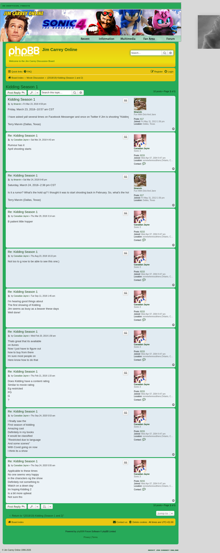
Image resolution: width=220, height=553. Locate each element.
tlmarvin (138, 112)
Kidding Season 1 (22, 87)
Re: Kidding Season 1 (23, 135)
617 (142, 119)
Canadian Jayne (142, 148)
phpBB (80, 531)
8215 (142, 155)
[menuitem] (27, 71)
